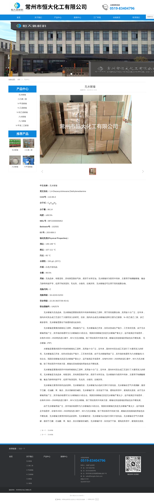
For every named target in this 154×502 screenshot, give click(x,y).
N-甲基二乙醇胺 (22, 125)
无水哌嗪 (22, 95)
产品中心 (26, 79)
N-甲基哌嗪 (22, 103)
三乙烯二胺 (22, 99)
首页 (19, 79)
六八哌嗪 (22, 121)
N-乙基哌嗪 (22, 108)
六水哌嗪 (22, 117)
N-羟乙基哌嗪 (22, 112)
